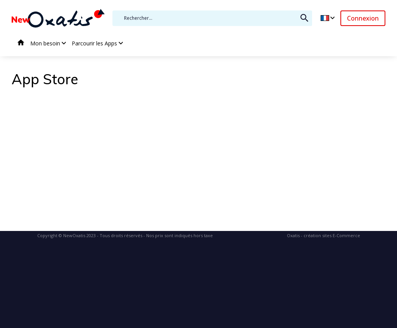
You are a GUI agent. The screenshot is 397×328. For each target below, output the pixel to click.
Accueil (20, 43)
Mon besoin (45, 43)
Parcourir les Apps (94, 43)
